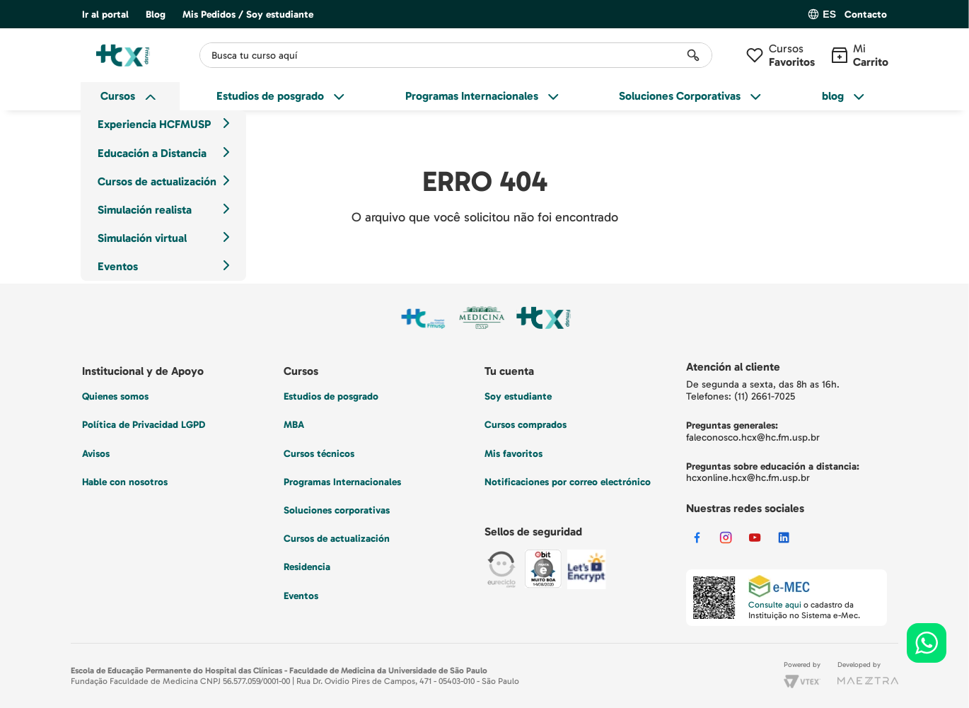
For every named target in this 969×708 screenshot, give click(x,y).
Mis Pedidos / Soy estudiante (247, 14)
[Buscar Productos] (693, 55)
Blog (156, 14)
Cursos (792, 55)
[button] (866, 15)
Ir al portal (105, 14)
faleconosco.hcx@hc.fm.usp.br (753, 437)
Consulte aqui (774, 605)
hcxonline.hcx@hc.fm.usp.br (748, 478)
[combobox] (455, 55)
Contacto (866, 15)
